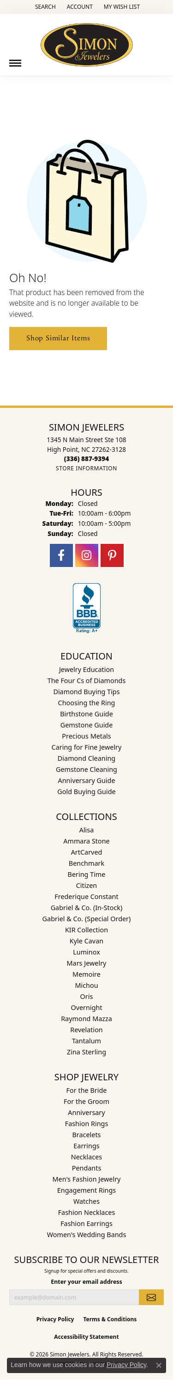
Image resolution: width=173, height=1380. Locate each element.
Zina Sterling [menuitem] (86, 1051)
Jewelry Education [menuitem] (86, 669)
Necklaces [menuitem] (86, 1156)
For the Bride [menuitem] (86, 1090)
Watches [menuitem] (86, 1201)
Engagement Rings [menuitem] (86, 1190)
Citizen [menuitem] (86, 885)
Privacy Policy (55, 1319)
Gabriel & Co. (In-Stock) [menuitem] (87, 907)
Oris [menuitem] (86, 996)
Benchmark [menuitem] (86, 863)
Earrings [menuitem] (86, 1145)
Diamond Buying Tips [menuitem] (86, 691)
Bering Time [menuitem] (87, 874)
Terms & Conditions (110, 1319)
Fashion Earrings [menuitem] (86, 1223)
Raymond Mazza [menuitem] (86, 1018)
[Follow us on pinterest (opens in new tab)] (112, 555)
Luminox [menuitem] (86, 952)
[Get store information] (86, 468)
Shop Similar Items (58, 338)
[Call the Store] (86, 458)
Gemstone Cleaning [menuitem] (86, 769)
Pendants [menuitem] (86, 1168)
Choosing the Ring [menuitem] (86, 702)
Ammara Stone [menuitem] (86, 841)
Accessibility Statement (86, 1337)
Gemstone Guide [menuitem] (86, 725)
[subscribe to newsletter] (151, 1297)
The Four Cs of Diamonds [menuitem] (87, 680)
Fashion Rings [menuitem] (86, 1123)
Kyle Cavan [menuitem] (86, 940)
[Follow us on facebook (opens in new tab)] (61, 555)
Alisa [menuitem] (86, 830)
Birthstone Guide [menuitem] (86, 713)
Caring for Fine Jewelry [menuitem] (87, 747)
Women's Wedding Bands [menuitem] (86, 1234)
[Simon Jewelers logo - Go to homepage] (87, 41)
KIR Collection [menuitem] (86, 929)
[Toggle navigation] (15, 63)
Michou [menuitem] (86, 985)
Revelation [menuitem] (86, 1029)
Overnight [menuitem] (86, 1007)
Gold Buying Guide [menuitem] (86, 791)
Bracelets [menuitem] (86, 1134)
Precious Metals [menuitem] (86, 736)
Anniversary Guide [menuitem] (86, 780)
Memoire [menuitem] (86, 974)
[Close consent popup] (158, 1365)
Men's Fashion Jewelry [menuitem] (87, 1179)
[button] (44, 7)
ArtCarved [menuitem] (86, 852)
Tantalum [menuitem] (86, 1040)
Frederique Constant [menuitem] (86, 896)
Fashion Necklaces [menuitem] (86, 1212)
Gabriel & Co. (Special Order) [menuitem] (86, 918)
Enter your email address (86, 1282)
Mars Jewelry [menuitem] (87, 963)
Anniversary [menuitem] (86, 1112)
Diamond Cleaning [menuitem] (86, 758)
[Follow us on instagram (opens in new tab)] (86, 555)
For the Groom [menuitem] (86, 1101)
